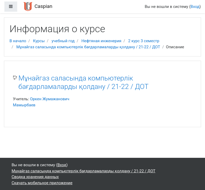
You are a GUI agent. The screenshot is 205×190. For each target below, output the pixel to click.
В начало (17, 41)
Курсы (39, 41)
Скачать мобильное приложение (42, 182)
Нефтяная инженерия (101, 41)
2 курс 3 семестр (143, 41)
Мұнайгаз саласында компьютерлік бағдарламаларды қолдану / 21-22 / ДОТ (88, 47)
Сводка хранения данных (35, 176)
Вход (195, 6)
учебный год (63, 41)
